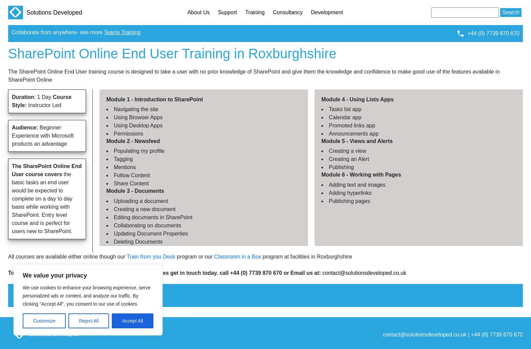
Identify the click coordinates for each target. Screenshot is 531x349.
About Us (198, 12)
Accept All (132, 321)
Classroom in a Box (237, 257)
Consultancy (288, 12)
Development (327, 12)
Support (227, 12)
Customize (44, 321)
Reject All (89, 321)
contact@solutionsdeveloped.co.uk (364, 273)
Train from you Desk (151, 257)
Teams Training (122, 32)
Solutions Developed (45, 12)
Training (254, 12)
